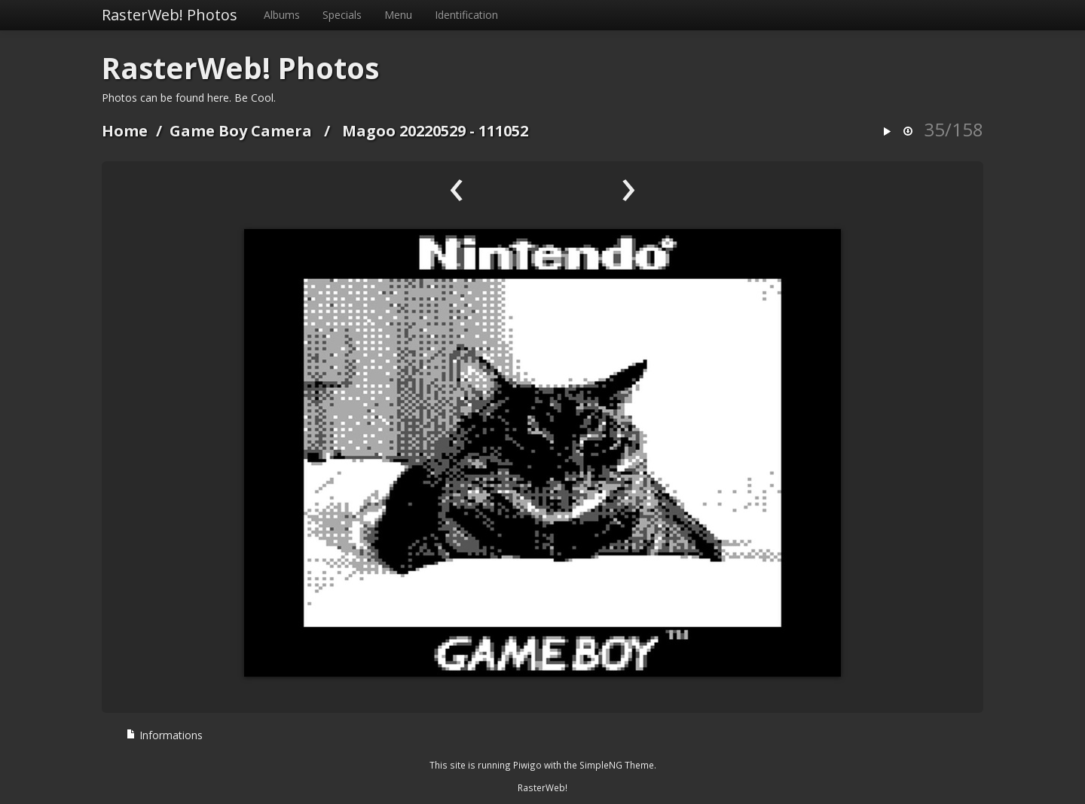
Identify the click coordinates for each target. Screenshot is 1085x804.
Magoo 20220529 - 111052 (435, 131)
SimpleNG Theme (616, 765)
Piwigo (527, 765)
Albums (282, 15)
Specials (342, 15)
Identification (466, 15)
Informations (164, 735)
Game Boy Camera (241, 131)
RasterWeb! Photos (169, 15)
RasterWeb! (542, 787)
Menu (398, 15)
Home (125, 131)
